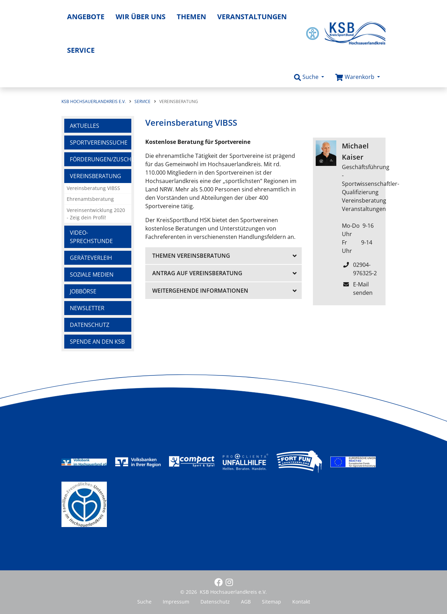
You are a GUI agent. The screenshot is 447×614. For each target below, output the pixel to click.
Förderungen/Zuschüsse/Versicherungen (100, 159)
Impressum (176, 601)
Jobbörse (83, 291)
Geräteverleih (91, 258)
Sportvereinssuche (98, 142)
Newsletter (87, 308)
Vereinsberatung (95, 176)
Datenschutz (89, 325)
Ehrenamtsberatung (90, 199)
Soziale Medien (91, 274)
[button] (309, 77)
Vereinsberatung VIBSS (93, 188)
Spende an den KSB (97, 341)
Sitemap (271, 601)
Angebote (85, 16)
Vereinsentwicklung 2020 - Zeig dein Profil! (96, 214)
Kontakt (301, 601)
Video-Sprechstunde (91, 237)
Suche (144, 601)
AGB (246, 601)
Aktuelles (84, 126)
